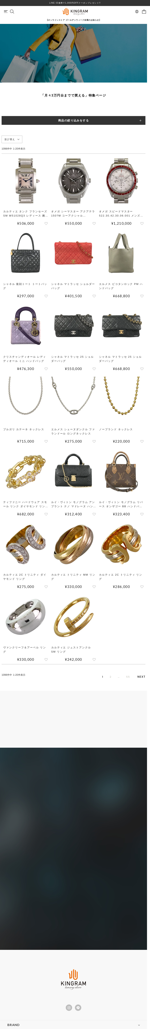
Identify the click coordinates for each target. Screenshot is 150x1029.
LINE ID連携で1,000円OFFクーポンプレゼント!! (75, 3)
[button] (141, 676)
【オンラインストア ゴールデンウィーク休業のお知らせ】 (73, 20)
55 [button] (124, 677)
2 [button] (103, 677)
